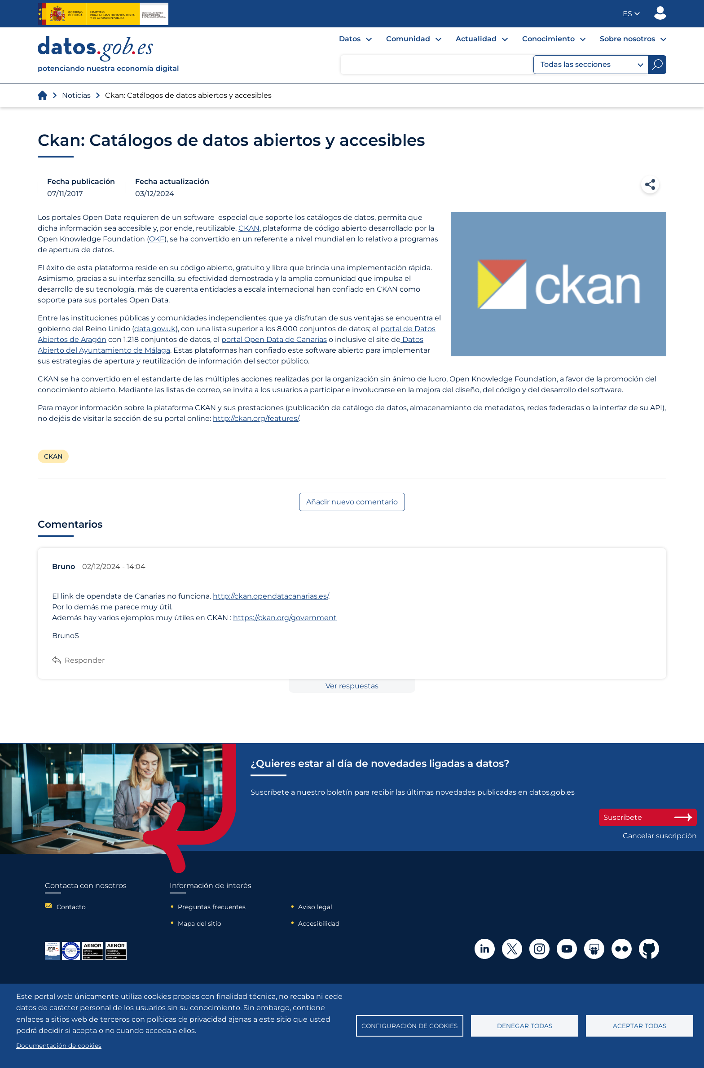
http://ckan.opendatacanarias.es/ (270, 596)
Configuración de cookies (409, 1025)
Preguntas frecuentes (212, 907)
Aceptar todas (639, 1025)
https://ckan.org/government (285, 617)
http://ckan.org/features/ (256, 418)
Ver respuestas (352, 686)
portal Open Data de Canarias (274, 339)
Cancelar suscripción (660, 836)
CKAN (249, 228)
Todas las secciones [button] (592, 64)
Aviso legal (315, 907)
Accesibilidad (318, 923)
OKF (156, 239)
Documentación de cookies (58, 1045)
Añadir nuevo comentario (352, 502)
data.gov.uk (155, 328)
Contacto (71, 907)
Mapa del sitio (199, 923)
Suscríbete (647, 817)
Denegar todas (524, 1025)
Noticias (76, 95)
